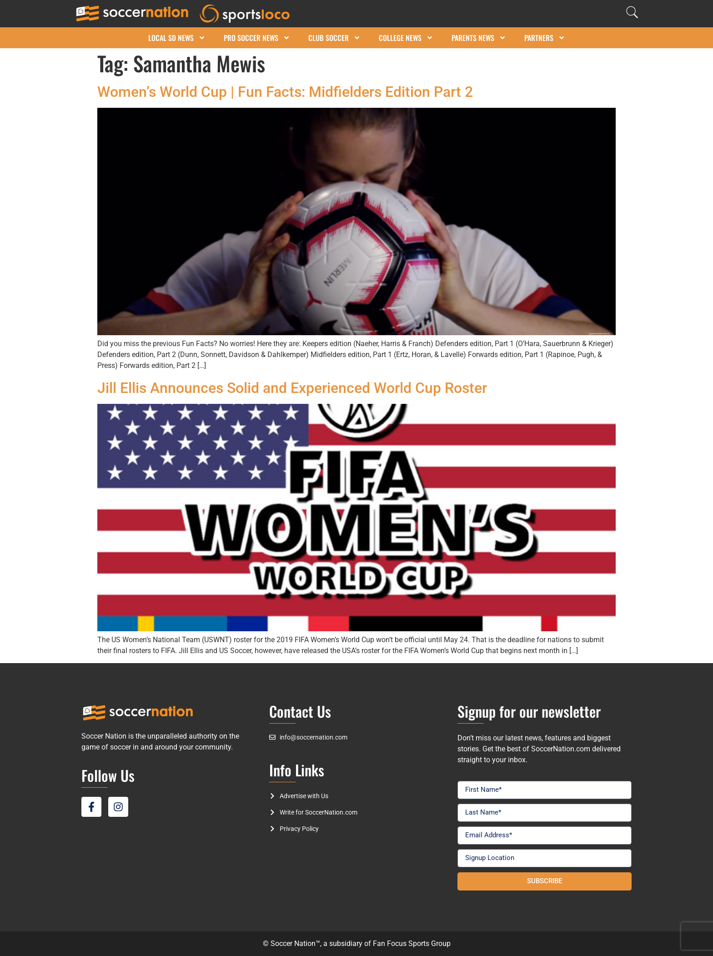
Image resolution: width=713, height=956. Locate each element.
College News (406, 38)
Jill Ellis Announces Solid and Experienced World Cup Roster (292, 388)
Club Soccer (334, 38)
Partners (544, 38)
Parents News (479, 38)
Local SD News (177, 38)
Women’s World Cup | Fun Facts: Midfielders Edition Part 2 (285, 92)
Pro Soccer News (257, 38)
